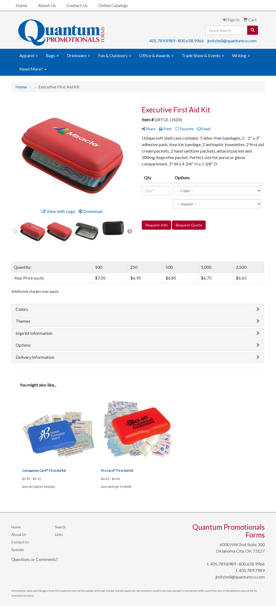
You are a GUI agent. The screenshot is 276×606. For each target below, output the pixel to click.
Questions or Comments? (34, 559)
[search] (252, 30)
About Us (47, 5)
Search (60, 527)
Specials (17, 550)
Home (21, 5)
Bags (52, 55)
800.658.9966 (191, 40)
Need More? (32, 68)
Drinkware (78, 55)
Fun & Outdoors (114, 55)
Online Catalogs (113, 5)
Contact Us (77, 5)
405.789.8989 (162, 40)
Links (59, 534)
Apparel (28, 55)
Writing (241, 55)
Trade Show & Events (203, 55)
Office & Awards (156, 55)
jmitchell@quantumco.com (232, 40)
